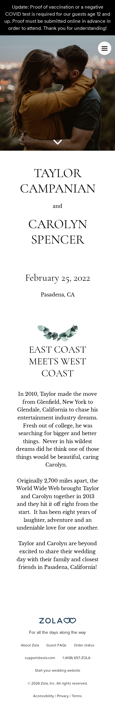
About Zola (30, 645)
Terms (77, 696)
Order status (84, 645)
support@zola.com (40, 658)
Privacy (63, 696)
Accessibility (43, 696)
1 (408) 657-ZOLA (76, 658)
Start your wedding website (57, 671)
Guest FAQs (56, 645)
